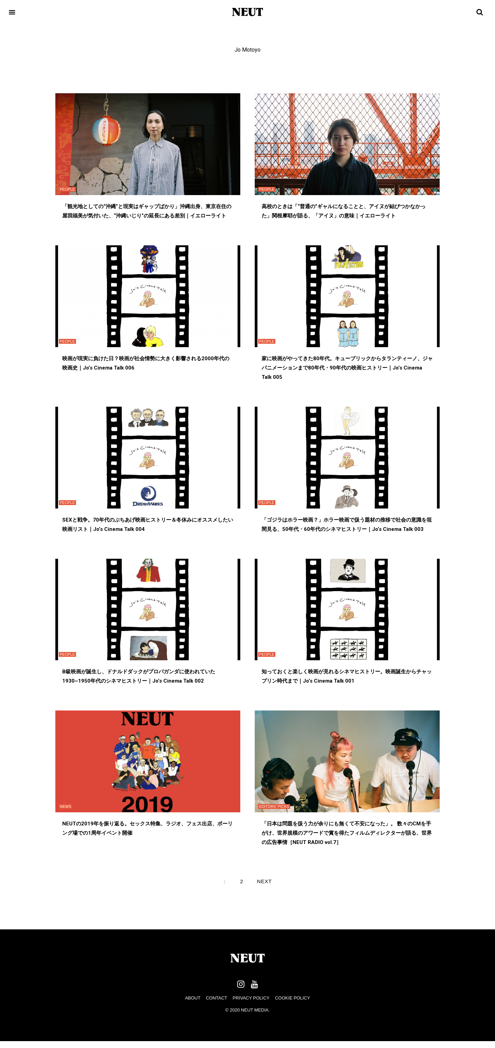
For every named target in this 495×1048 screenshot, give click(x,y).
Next (264, 881)
